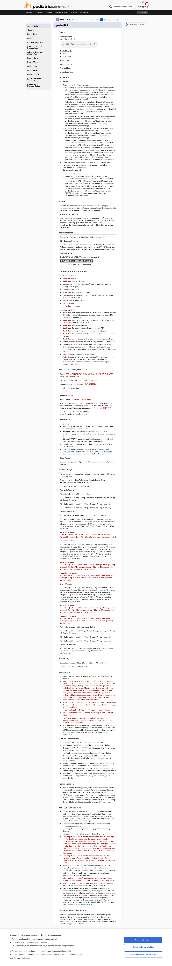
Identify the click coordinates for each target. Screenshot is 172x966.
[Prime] (61, 12)
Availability (32, 62)
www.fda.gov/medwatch (82, 905)
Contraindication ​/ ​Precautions (35, 43)
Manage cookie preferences (143, 954)
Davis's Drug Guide (66, 19)
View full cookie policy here (20, 958)
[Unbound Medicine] (143, 5)
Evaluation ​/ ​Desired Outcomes (35, 81)
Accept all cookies (143, 940)
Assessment (32, 66)
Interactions (32, 54)
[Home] (28, 12)
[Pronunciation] (79, 44)
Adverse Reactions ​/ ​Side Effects (35, 49)
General (30, 26)
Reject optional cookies (143, 947)
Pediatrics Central (55, 5)
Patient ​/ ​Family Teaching (34, 75)
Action (30, 34)
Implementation (34, 70)
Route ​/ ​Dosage (33, 58)
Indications (32, 30)
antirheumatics (66, 65)
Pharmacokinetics (35, 38)
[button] (84, 12)
